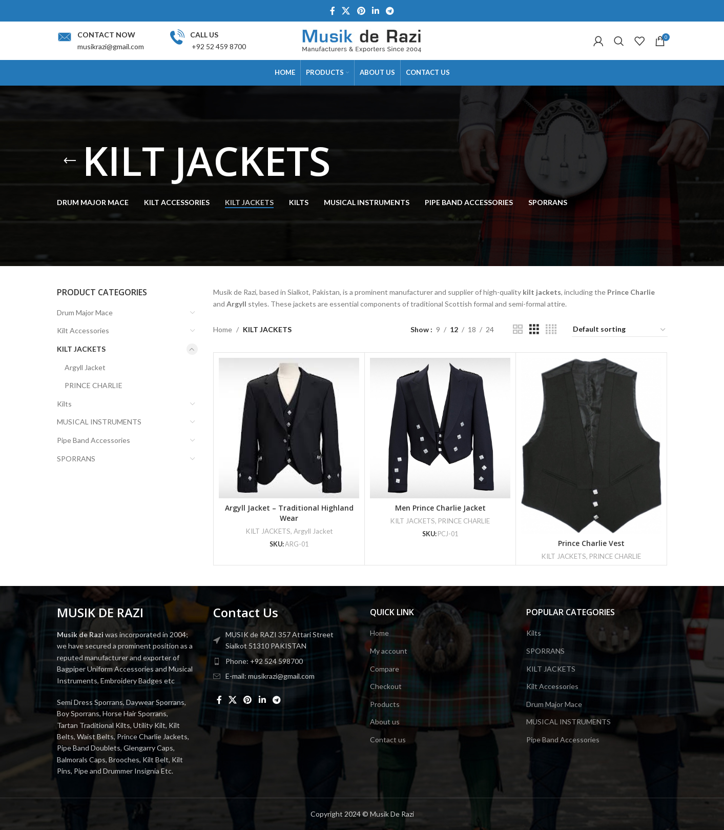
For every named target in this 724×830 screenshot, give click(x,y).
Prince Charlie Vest (591, 543)
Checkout (386, 686)
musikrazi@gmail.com (110, 46)
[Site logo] (362, 39)
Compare (384, 668)
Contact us (388, 739)
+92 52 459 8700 (218, 46)
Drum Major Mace (85, 312)
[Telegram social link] (389, 10)
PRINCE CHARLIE (93, 385)
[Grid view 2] (518, 329)
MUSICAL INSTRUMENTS (99, 421)
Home (222, 329)
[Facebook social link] (332, 10)
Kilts (64, 403)
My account (388, 650)
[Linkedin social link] (375, 10)
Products (385, 704)
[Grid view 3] (534, 329)
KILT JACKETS (81, 349)
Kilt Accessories (83, 330)
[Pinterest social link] (361, 10)
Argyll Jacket (85, 367)
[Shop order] (620, 329)
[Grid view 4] (551, 329)
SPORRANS (76, 458)
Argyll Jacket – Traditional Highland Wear (289, 513)
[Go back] (69, 161)
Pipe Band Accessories (93, 440)
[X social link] (346, 10)
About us (385, 721)
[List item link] (284, 661)
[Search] (619, 41)
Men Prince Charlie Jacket (440, 508)
